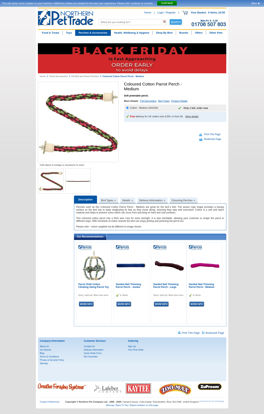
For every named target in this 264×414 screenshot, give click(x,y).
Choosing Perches (182, 200)
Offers (199, 32)
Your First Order (136, 350)
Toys (69, 32)
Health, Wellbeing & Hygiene (131, 32)
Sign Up (132, 346)
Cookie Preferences (50, 402)
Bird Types (163, 101)
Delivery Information (151, 200)
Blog (42, 353)
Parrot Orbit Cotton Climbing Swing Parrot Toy (93, 285)
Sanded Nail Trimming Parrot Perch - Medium (201, 285)
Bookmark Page (212, 139)
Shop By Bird (164, 32)
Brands (183, 32)
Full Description (148, 101)
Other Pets (216, 32)
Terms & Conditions (49, 356)
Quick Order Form (93, 353)
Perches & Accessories (93, 32)
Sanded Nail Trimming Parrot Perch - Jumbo (128, 285)
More (254, 3)
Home (147, 12)
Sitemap (44, 363)
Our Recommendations (90, 236)
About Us (44, 346)
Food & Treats (50, 32)
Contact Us (89, 346)
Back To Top (122, 405)
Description (85, 199)
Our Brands (45, 350)
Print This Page (212, 134)
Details (126, 200)
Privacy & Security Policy (52, 360)
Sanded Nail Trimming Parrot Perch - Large (166, 285)
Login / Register (166, 12)
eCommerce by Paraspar (211, 401)
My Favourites (91, 356)
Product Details (179, 101)
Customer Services (95, 341)
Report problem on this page (144, 405)
